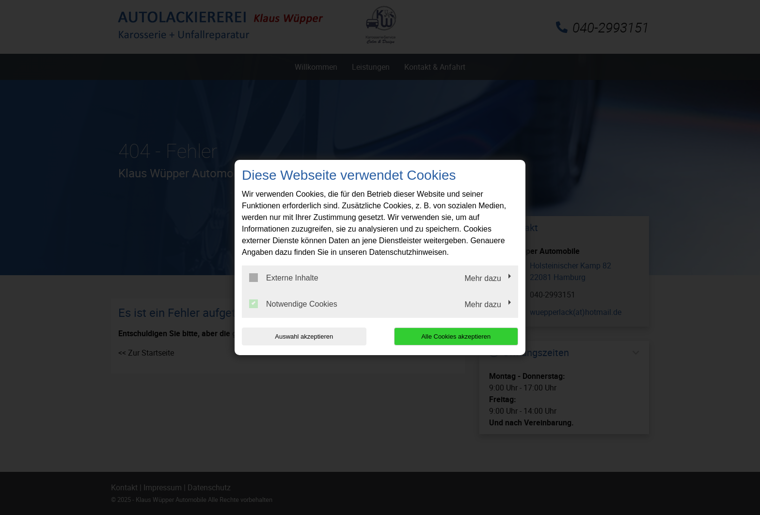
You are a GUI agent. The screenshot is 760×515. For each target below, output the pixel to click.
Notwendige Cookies (293, 303)
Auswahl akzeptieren (304, 336)
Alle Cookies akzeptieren (456, 336)
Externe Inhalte (283, 277)
